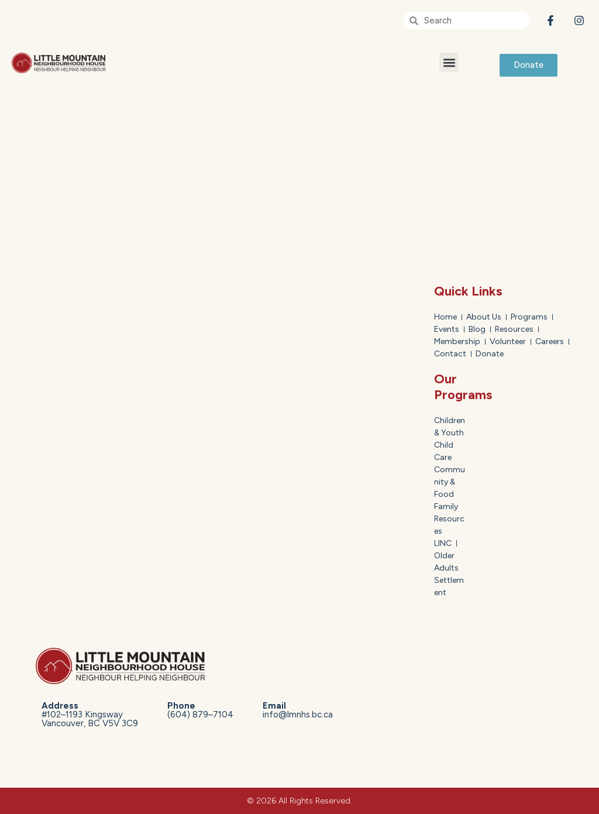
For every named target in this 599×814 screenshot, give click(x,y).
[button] (449, 62)
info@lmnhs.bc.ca (298, 710)
